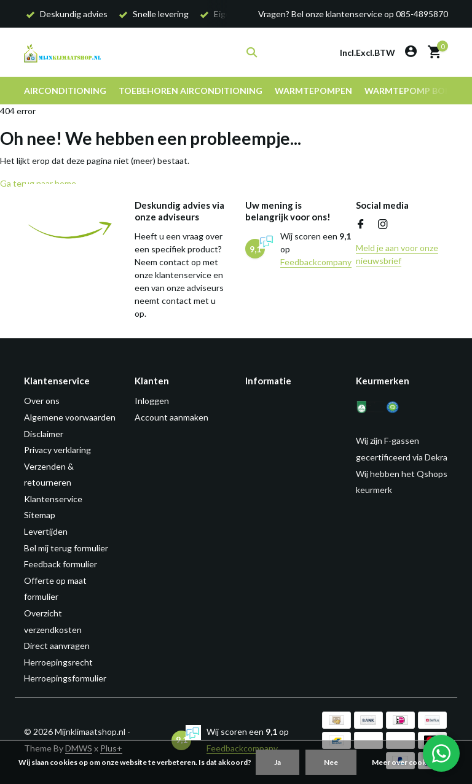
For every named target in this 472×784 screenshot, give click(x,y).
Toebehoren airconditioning (190, 90)
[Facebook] (361, 224)
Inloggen (152, 400)
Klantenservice (53, 499)
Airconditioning (65, 90)
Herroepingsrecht (58, 662)
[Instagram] (383, 224)
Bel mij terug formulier (66, 548)
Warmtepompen (313, 90)
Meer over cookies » (406, 762)
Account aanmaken (171, 417)
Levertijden (46, 531)
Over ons (42, 400)
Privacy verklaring (57, 449)
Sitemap (39, 515)
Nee (331, 762)
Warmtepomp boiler (413, 90)
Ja (277, 762)
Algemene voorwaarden (70, 417)
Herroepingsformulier (65, 678)
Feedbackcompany (316, 262)
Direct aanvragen (57, 645)
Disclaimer (43, 434)
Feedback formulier (60, 564)
